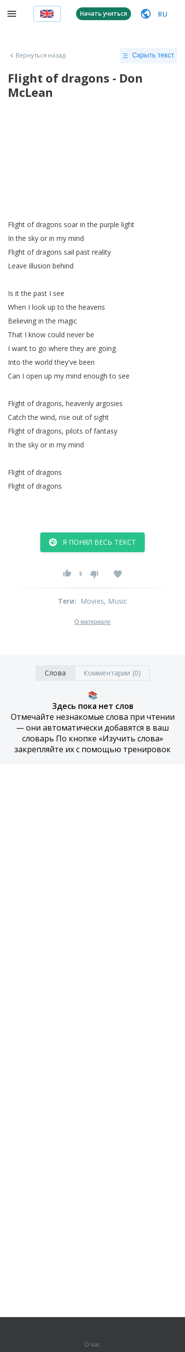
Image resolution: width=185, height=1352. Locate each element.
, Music (115, 601)
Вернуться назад (37, 56)
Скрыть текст (148, 55)
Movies (92, 601)
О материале (92, 621)
